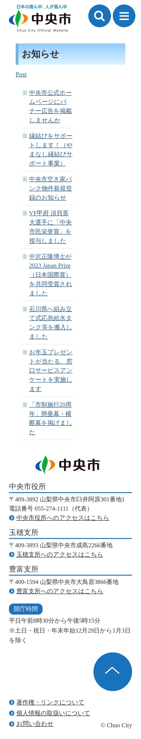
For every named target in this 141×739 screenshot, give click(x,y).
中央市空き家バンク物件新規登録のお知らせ (50, 188)
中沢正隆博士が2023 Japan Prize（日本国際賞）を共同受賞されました (50, 275)
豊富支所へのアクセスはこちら (59, 591)
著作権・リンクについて (50, 702)
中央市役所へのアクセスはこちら (62, 517)
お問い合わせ (35, 723)
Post (21, 74)
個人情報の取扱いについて (53, 713)
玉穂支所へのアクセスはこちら (59, 554)
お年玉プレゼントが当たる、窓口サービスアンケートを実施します (51, 370)
